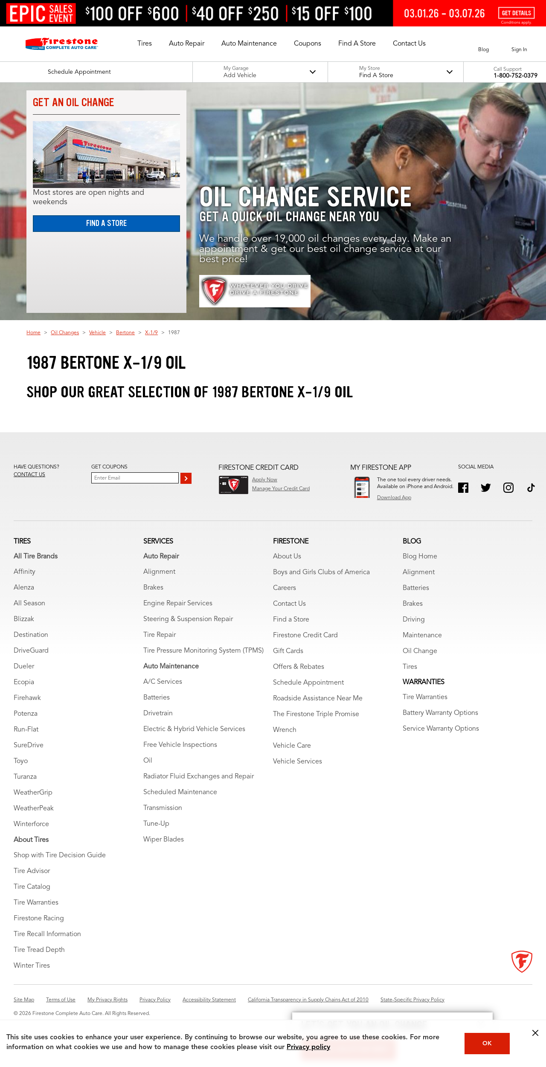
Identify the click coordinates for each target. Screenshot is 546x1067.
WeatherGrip (33, 792)
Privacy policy (308, 1047)
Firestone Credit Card (305, 635)
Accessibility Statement (209, 1000)
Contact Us (289, 604)
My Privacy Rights (107, 1000)
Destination (31, 635)
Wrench (284, 730)
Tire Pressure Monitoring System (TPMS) (203, 651)
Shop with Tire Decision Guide (60, 855)
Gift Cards (288, 651)
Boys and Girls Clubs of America (321, 572)
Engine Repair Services (177, 603)
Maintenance (422, 635)
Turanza (25, 777)
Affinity (24, 572)
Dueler (24, 666)
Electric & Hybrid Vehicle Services (194, 729)
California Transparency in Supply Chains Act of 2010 (308, 1000)
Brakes (153, 587)
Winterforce (31, 824)
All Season (29, 603)
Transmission (162, 808)
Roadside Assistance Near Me (318, 698)
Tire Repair (159, 635)
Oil (147, 761)
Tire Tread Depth (39, 950)
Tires (410, 667)
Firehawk (27, 698)
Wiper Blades (163, 839)
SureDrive (29, 745)
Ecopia (24, 682)
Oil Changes (65, 332)
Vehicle (97, 332)
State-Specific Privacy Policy (412, 1000)
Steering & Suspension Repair (188, 619)
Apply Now (264, 480)
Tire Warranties (36, 902)
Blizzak (24, 619)
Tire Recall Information (47, 934)
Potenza (26, 714)
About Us (287, 556)
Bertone (125, 332)
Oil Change (420, 651)
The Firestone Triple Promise (316, 714)
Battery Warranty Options (440, 713)
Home (33, 332)
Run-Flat (26, 729)
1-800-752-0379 (515, 76)
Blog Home (420, 556)
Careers (284, 588)
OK (487, 1044)
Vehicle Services (297, 761)
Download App (394, 497)
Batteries (156, 697)
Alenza (24, 587)
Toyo (21, 761)
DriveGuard (31, 651)
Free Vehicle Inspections (180, 745)
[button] (144, 44)
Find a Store (106, 223)
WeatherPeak (34, 808)
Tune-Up (156, 824)
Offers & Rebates (298, 667)
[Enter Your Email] (135, 477)
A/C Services (162, 682)
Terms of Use (61, 1000)
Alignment (159, 572)
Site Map (24, 1000)
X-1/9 (151, 332)
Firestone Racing (39, 918)
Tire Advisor (32, 871)
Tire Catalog (32, 887)
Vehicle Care (292, 746)
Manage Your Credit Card (281, 489)
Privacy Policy (155, 1000)
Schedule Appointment (308, 683)
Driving (414, 619)
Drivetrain (158, 713)
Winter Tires (32, 966)
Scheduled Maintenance (180, 792)
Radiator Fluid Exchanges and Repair (198, 776)
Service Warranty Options (441, 729)
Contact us (29, 474)
